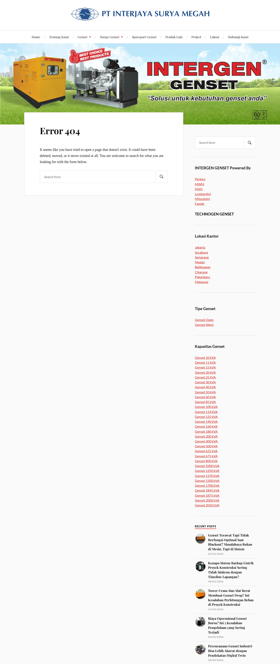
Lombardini (203, 194)
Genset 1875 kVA (207, 495)
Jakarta (200, 247)
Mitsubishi (202, 199)
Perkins (200, 179)
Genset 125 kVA (206, 417)
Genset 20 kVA (205, 372)
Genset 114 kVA (206, 412)
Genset (82, 37)
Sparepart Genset (144, 37)
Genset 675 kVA (206, 456)
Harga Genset (109, 37)
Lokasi (214, 37)
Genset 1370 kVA (207, 476)
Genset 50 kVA (205, 392)
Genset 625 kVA (206, 451)
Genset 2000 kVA (207, 500)
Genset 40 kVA (205, 387)
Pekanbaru (202, 277)
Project (196, 37)
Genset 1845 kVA (207, 490)
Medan (200, 262)
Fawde (199, 203)
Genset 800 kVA (206, 461)
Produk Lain (173, 37)
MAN (199, 189)
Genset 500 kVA (206, 446)
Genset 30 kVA (205, 382)
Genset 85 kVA (205, 402)
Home (36, 37)
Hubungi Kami (238, 37)
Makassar (201, 282)
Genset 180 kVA (206, 431)
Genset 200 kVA (206, 436)
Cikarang (201, 272)
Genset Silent (204, 325)
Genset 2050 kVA (207, 505)
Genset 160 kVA (206, 426)
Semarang (202, 257)
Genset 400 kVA (206, 441)
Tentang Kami (59, 37)
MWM (199, 184)
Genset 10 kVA (205, 357)
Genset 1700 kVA (207, 485)
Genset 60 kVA (205, 397)
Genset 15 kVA (205, 367)
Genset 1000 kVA (207, 466)
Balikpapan (203, 267)
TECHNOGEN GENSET (214, 214)
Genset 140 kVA (206, 421)
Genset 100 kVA (206, 407)
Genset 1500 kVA (207, 480)
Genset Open (204, 320)
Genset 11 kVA (205, 362)
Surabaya (201, 252)
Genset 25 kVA (205, 377)
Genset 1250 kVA (207, 471)
